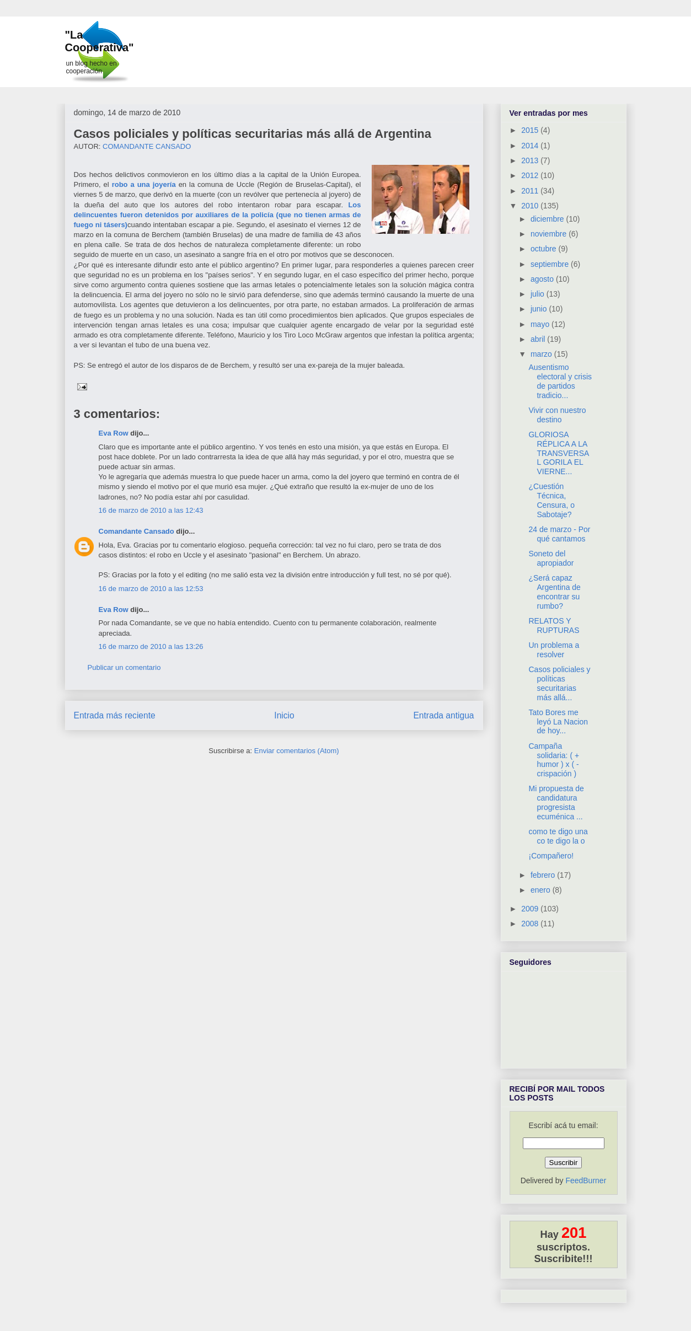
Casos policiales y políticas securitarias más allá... (559, 683)
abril (539, 339)
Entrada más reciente (115, 715)
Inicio (284, 715)
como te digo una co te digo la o (557, 836)
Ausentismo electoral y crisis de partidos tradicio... (560, 381)
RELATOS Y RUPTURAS (553, 625)
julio (539, 293)
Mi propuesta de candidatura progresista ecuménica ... (555, 802)
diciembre (548, 218)
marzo (542, 354)
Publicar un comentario (124, 667)
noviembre (550, 233)
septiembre (551, 264)
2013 (530, 160)
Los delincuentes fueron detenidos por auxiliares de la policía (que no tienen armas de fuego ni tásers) (217, 215)
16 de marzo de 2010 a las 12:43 (151, 510)
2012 (530, 175)
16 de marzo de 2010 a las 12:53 (151, 588)
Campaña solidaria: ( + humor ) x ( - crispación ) (553, 760)
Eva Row (113, 433)
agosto (543, 279)
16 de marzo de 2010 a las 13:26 (151, 646)
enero (542, 889)
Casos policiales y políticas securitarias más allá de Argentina (252, 134)
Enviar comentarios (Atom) (296, 751)
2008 (530, 923)
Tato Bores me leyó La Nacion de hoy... (558, 722)
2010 (530, 205)
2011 (530, 190)
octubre (545, 248)
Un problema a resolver (553, 650)
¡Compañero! (551, 855)
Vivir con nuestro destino (557, 415)
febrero (544, 875)
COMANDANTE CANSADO (147, 146)
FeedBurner (585, 1180)
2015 (530, 130)
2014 (530, 145)
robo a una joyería (144, 184)
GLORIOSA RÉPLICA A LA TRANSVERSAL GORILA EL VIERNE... (558, 453)
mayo (541, 324)
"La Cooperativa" (99, 41)
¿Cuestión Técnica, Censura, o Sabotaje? (551, 500)
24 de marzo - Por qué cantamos (559, 534)
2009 (530, 908)
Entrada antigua (443, 715)
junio (540, 308)
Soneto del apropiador (551, 558)
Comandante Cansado (136, 531)
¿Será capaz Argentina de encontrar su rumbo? (554, 591)
